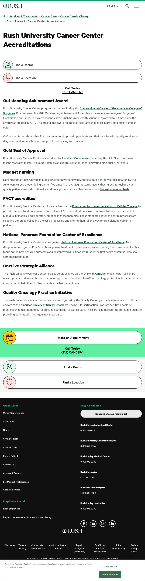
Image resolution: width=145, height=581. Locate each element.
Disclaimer (9, 545)
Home (5, 18)
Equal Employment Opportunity (78, 548)
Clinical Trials (10, 447)
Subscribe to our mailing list (111, 413)
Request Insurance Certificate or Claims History (27, 517)
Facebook (83, 523)
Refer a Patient (10, 455)
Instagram (103, 523)
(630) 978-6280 (88, 508)
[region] (72, 570)
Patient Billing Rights (134, 548)
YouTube (93, 523)
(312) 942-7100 (87, 477)
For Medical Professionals (16, 481)
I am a (111, 6)
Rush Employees (11, 508)
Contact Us (8, 464)
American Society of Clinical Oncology (44, 305)
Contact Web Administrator (38, 546)
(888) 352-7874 (88, 430)
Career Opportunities (13, 412)
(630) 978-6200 (88, 461)
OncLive (100, 273)
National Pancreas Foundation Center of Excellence (92, 242)
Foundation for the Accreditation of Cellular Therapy (105, 206)
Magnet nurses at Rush (114, 189)
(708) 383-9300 (88, 492)
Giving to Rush (10, 438)
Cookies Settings (11, 489)
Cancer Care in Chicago (74, 16)
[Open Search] (127, 6)
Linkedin (112, 523)
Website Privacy (22, 546)
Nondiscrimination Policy (57, 546)
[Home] (72, 534)
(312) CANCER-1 (72, 92)
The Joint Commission (76, 158)
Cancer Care (49, 16)
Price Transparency (118, 546)
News (6, 430)
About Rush (9, 421)
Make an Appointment (73, 337)
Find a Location (25, 78)
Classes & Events (12, 473)
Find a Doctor (23, 65)
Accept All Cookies (110, 574)
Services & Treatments (23, 16)
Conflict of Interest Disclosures (100, 548)
